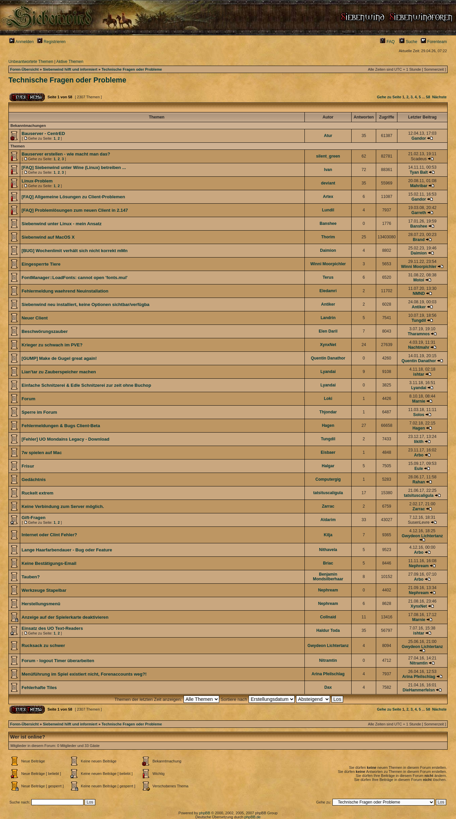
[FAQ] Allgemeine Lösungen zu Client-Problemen (73, 196)
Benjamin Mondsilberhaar (328, 576)
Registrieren (51, 41)
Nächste (439, 97)
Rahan (419, 482)
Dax (328, 687)
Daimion (328, 250)
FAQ (387, 41)
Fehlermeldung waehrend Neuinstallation (65, 291)
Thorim (328, 237)
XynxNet (328, 344)
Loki (328, 398)
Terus (328, 277)
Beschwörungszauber (45, 331)
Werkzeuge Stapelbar (44, 590)
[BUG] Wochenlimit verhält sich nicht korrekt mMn (75, 250)
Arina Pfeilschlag (328, 674)
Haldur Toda (328, 630)
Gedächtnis (34, 479)
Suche (408, 41)
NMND (419, 293)
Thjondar (328, 412)
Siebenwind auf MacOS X (48, 237)
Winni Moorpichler (328, 264)
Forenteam (434, 41)
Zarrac (328, 506)
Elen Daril (328, 331)
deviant (328, 183)
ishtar (418, 374)
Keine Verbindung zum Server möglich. (63, 506)
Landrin (328, 317)
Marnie (418, 401)
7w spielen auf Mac (42, 452)
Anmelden (21, 41)
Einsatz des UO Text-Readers (52, 628)
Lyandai (327, 371)
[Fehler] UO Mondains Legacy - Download (65, 439)
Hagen (328, 425)
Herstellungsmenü (41, 603)
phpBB (204, 813)
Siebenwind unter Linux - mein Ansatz (62, 223)
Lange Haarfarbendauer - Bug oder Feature (67, 549)
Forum (28, 398)
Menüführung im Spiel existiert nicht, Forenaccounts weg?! (84, 674)
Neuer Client (35, 317)
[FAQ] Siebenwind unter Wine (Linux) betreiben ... (74, 167)
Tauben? (31, 576)
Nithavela (328, 549)
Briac (328, 563)
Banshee (328, 223)
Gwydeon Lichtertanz (422, 536)
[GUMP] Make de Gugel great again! (59, 358)
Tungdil (419, 320)
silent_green (328, 156)
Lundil (328, 210)
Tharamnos (419, 334)
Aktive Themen (69, 61)
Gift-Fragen (33, 517)
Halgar (328, 466)
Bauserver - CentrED (43, 133)
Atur (328, 135)
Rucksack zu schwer (43, 645)
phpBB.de (253, 817)
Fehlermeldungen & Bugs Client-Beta (61, 425)
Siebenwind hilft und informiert (70, 69)
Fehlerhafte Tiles (39, 687)
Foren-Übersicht (24, 69)
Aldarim (328, 519)
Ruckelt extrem (38, 493)
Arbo (418, 455)
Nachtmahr (418, 347)
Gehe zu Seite (389, 97)
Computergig (328, 479)
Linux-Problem (37, 180)
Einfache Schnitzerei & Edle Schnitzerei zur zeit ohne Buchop (86, 385)
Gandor (419, 138)
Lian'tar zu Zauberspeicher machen (59, 371)
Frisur (28, 466)
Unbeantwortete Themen (30, 61)
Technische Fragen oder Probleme (131, 69)
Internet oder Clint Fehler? (49, 534)
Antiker (328, 304)
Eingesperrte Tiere (41, 264)
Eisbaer (328, 452)
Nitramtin (328, 660)
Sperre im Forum (39, 412)
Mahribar (418, 185)
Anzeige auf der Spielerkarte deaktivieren (65, 617)
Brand (419, 239)
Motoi (418, 280)
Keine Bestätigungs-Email (49, 563)
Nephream (419, 566)
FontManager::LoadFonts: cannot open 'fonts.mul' (75, 277)
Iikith (418, 441)
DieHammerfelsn (419, 690)
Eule (419, 468)
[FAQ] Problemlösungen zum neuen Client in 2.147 (75, 210)
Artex (328, 196)
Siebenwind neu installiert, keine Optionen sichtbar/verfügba (86, 304)
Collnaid (328, 617)
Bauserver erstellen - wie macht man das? (66, 154)
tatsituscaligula (328, 492)
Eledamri (328, 290)
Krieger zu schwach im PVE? (52, 344)
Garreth (418, 212)
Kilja (328, 535)
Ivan (328, 169)
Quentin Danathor (328, 358)
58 (428, 97)
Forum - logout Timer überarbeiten (58, 660)
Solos (418, 414)
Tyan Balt (419, 172)
